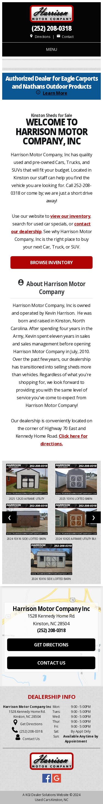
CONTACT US (51, 663)
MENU (51, 49)
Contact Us (31, 738)
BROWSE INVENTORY (51, 262)
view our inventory (70, 216)
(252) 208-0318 (52, 28)
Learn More (55, 93)
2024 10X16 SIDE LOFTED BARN (52, 579)
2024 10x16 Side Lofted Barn (27, 539)
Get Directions (31, 724)
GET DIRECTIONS (51, 645)
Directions (39, 36)
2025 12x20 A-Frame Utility (27, 499)
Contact (65, 36)
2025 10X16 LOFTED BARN (76, 499)
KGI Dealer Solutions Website (47, 794)
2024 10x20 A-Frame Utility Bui (76, 539)
